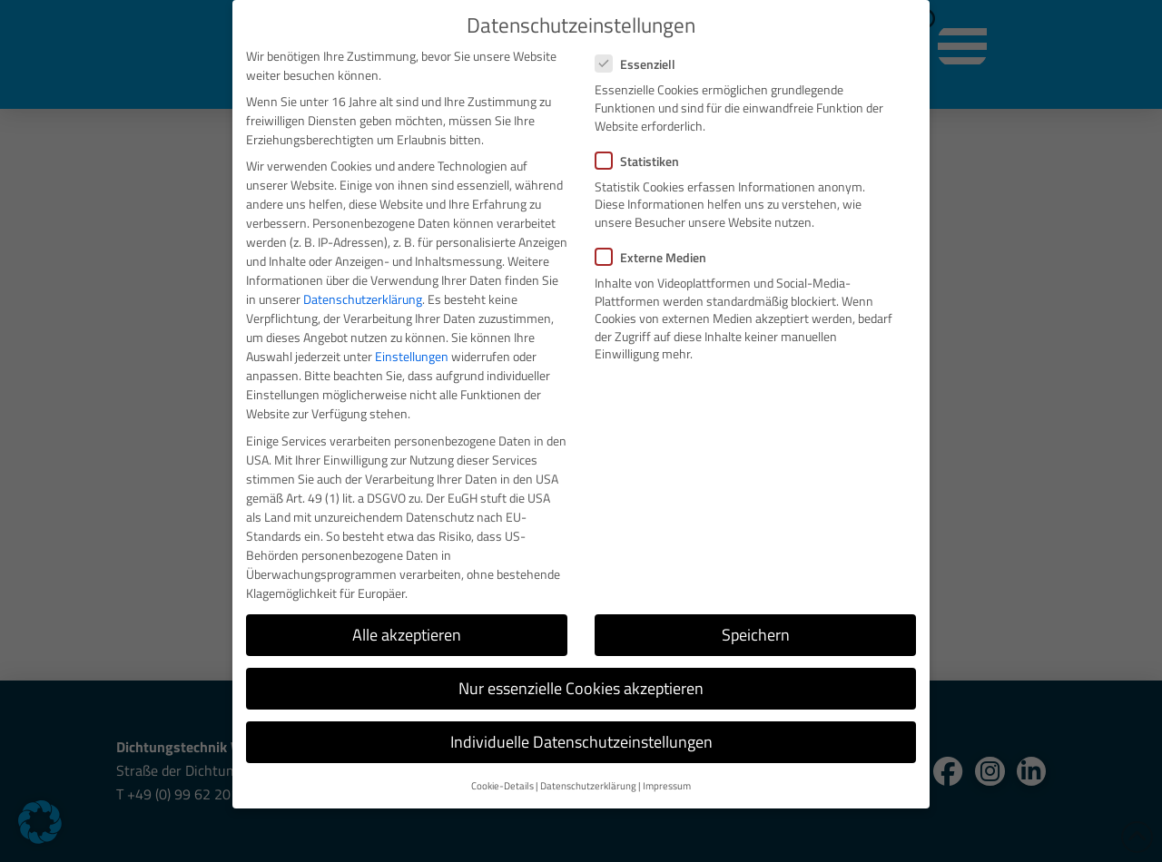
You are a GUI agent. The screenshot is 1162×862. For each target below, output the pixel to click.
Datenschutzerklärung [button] (588, 786)
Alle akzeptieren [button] (406, 634)
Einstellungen (411, 356)
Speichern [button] (756, 634)
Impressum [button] (667, 786)
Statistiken (643, 161)
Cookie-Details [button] (502, 786)
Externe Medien (656, 257)
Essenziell (641, 63)
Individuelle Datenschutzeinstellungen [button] (581, 742)
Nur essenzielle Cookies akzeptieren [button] (581, 688)
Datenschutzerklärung (362, 299)
